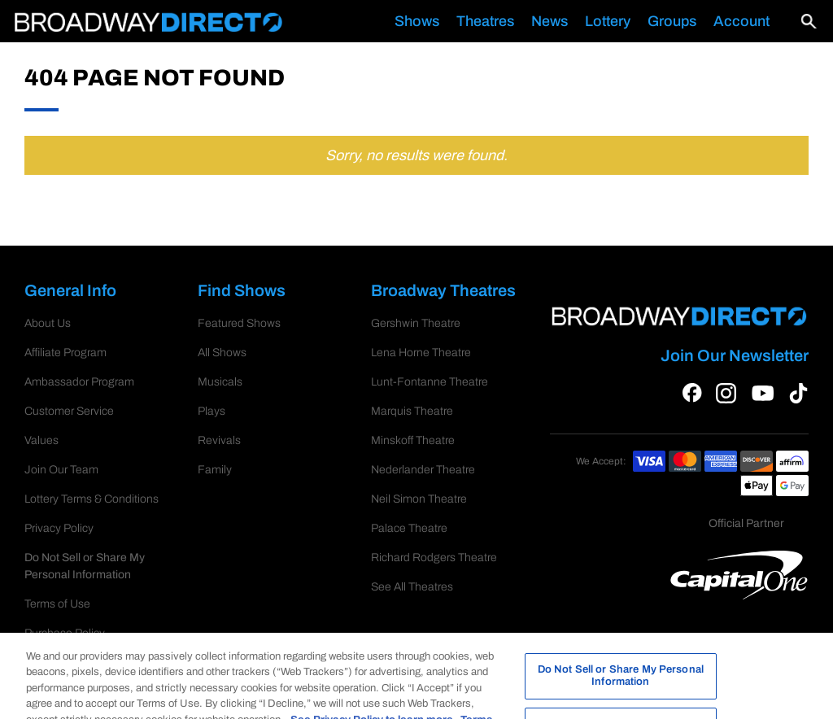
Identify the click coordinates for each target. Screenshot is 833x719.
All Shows (222, 352)
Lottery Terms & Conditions (91, 499)
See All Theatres (412, 587)
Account (741, 21)
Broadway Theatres (445, 291)
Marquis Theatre (412, 411)
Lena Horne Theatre (421, 352)
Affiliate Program (65, 352)
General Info (79, 291)
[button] (796, 21)
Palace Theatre (409, 528)
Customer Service (69, 411)
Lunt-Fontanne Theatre (429, 382)
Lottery (607, 21)
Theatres (485, 21)
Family (215, 470)
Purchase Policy (64, 616)
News (549, 21)
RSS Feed (50, 645)
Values (41, 440)
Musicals (220, 382)
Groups (672, 21)
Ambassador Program (79, 382)
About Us (47, 323)
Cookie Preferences (74, 557)
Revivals (219, 440)
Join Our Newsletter (735, 355)
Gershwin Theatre (415, 323)
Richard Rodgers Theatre (434, 557)
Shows (417, 21)
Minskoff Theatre (413, 440)
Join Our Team (61, 470)
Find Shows (251, 291)
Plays (211, 411)
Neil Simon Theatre (419, 499)
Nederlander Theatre (423, 470)
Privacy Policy (59, 528)
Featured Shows (239, 323)
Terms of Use (57, 587)
